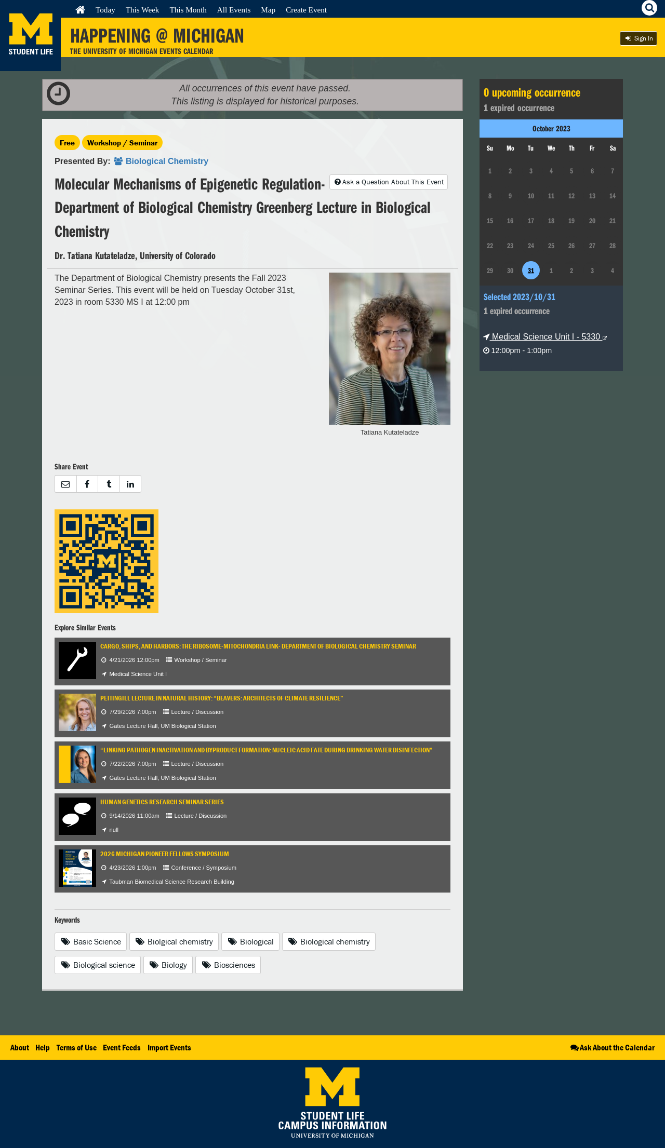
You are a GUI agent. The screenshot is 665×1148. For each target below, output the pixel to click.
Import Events (169, 1047)
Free (67, 142)
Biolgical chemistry (174, 941)
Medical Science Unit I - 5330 (545, 336)
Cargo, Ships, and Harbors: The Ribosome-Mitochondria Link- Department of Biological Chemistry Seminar (258, 646)
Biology (168, 965)
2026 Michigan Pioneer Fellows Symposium (164, 853)
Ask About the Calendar (612, 1047)
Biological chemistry (329, 941)
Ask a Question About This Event (389, 181)
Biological (250, 941)
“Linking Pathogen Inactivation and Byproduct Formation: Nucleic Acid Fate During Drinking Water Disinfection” (266, 750)
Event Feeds (122, 1047)
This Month (187, 9)
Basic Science (90, 941)
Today (105, 9)
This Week (142, 9)
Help (42, 1047)
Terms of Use (77, 1047)
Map (268, 9)
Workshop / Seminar (122, 142)
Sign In (638, 38)
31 (531, 270)
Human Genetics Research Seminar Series (162, 802)
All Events (234, 9)
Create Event (306, 9)
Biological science (97, 965)
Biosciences (228, 965)
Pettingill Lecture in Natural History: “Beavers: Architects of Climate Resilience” (221, 698)
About (19, 1047)
